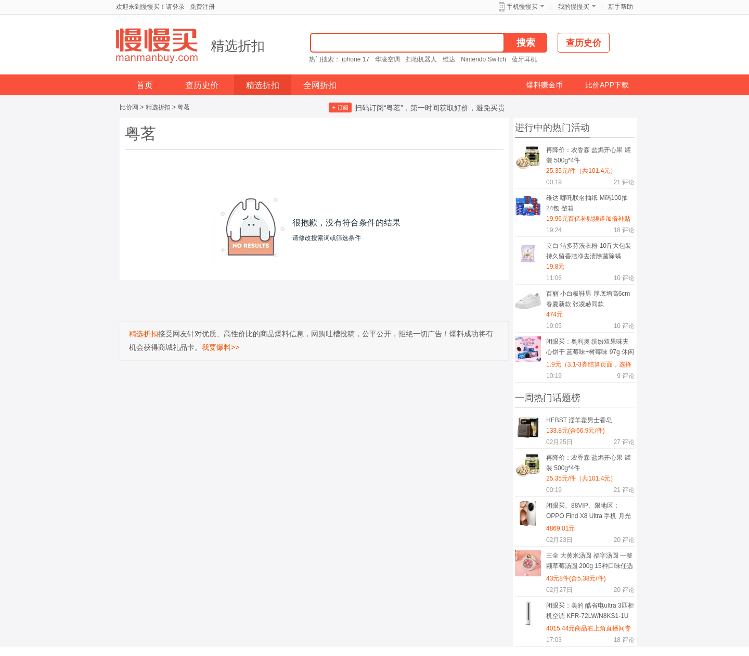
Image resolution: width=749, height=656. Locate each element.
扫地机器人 (421, 59)
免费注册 (202, 6)
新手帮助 (620, 6)
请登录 (175, 6)
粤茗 (183, 107)
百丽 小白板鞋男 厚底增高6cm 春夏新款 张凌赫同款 (588, 299)
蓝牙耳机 (524, 59)
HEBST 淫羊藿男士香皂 (579, 420)
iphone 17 (355, 59)
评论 (624, 182)
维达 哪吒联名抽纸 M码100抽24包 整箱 (587, 203)
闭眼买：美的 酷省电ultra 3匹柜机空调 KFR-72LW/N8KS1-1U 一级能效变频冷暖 (590, 612)
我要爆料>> (220, 347)
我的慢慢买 (573, 6)
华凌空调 (387, 59)
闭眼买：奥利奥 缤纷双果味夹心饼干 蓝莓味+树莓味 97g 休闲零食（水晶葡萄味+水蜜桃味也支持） (590, 348)
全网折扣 (320, 85)
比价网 (129, 107)
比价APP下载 (607, 85)
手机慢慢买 (522, 6)
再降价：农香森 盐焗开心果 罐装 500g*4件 (588, 155)
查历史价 (201, 85)
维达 (449, 59)
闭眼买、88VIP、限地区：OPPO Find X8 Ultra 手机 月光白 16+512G (588, 512)
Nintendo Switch (483, 59)
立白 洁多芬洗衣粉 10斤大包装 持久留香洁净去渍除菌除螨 (588, 251)
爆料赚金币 (544, 85)
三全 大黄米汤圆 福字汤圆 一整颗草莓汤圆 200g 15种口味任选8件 (589, 562)
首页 (144, 85)
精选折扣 (238, 46)
